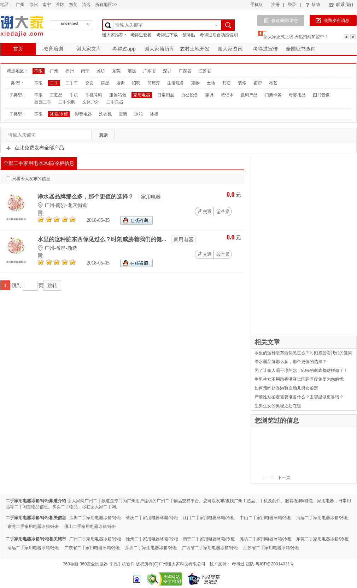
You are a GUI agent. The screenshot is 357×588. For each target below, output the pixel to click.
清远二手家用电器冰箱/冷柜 (322, 517)
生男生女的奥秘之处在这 (277, 405)
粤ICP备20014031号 (275, 564)
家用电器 (141, 95)
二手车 (71, 83)
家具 (209, 95)
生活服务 (175, 83)
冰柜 (154, 114)
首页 (18, 49)
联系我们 (340, 4)
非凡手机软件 (122, 564)
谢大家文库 (88, 49)
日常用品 (165, 95)
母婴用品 (297, 95)
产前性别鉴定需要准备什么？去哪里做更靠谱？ (299, 396)
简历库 (153, 83)
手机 (74, 95)
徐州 (33, 4)
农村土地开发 (195, 49)
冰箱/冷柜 (59, 114)
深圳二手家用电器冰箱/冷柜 (95, 517)
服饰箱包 (117, 95)
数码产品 (249, 95)
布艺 (273, 83)
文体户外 (90, 102)
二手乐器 (114, 102)
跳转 (52, 285)
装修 (242, 83)
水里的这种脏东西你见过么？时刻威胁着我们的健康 (303, 352)
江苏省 (204, 71)
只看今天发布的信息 (28, 178)
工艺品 (56, 95)
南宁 (46, 4)
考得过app (123, 49)
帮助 (313, 4)
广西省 (184, 71)
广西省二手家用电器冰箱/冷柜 (210, 547)
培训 (120, 83)
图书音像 (321, 95)
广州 (20, 4)
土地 (211, 83)
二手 (54, 83)
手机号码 (93, 95)
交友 (89, 83)
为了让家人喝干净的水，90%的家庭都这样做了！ (301, 370)
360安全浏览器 (94, 564)
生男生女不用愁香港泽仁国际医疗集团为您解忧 (299, 379)
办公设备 (189, 95)
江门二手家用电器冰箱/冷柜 (209, 517)
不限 (38, 71)
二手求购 (66, 102)
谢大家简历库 (159, 49)
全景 (222, 211)
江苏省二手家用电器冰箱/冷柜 (271, 547)
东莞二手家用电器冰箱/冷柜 (33, 526)
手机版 (256, 4)
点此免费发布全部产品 (35, 147)
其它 (226, 83)
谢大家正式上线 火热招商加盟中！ (296, 36)
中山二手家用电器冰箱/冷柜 (266, 517)
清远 (86, 4)
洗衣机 (105, 114)
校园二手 (42, 102)
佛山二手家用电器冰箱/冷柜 (90, 526)
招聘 (136, 83)
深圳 (167, 71)
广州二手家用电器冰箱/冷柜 (95, 538)
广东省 (149, 71)
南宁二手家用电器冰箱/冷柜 (209, 538)
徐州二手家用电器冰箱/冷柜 (152, 538)
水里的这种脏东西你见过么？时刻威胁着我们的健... (102, 239)
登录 (292, 4)
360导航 (70, 564)
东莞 (73, 4)
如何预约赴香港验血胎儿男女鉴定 (286, 388)
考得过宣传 (265, 49)
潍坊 (59, 4)
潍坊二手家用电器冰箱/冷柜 (266, 538)
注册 (275, 4)
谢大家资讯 (230, 49)
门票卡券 (273, 95)
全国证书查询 (301, 49)
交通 (204, 211)
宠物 (195, 83)
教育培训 (53, 49)
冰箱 (138, 114)
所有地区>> (106, 4)
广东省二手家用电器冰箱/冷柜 (92, 547)
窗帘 (257, 83)
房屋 (105, 83)
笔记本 (227, 95)
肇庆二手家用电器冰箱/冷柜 (152, 517)
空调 (123, 114)
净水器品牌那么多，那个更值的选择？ (86, 197)
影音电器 (83, 114)
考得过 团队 (244, 564)
